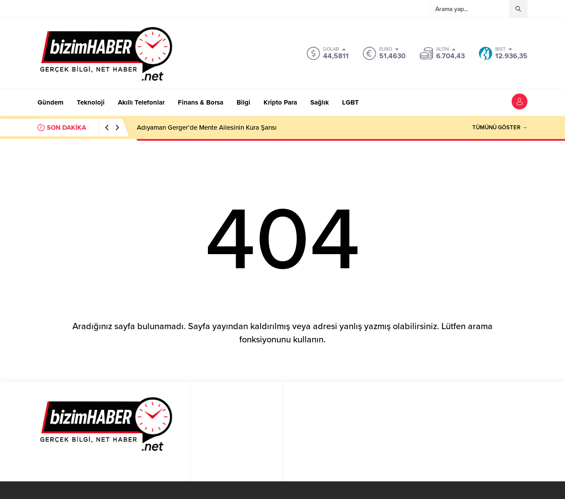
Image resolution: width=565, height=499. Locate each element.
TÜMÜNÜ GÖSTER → (499, 127)
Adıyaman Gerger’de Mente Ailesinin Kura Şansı (207, 127)
